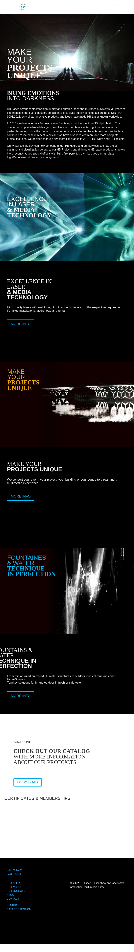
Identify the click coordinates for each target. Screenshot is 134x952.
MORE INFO (21, 324)
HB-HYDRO (14, 886)
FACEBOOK (14, 873)
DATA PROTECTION (19, 909)
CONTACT (13, 898)
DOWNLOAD (27, 782)
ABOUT (11, 894)
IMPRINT (12, 905)
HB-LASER (13, 882)
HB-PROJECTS (16, 890)
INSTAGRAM (14, 869)
